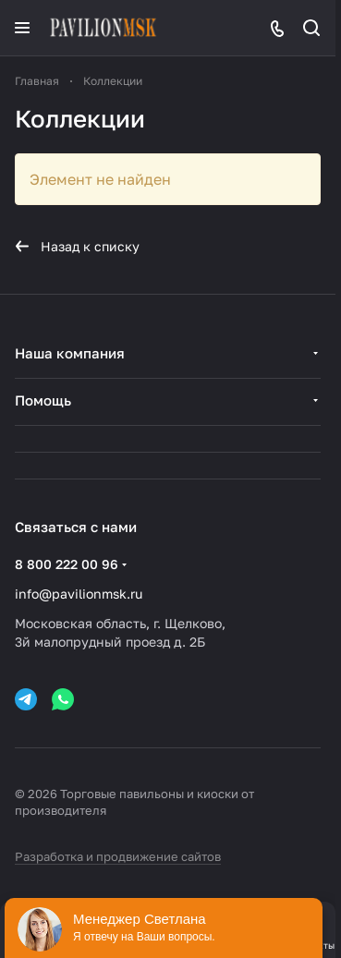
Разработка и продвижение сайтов (118, 856)
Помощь (43, 400)
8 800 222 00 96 (66, 564)
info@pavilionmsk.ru (78, 593)
